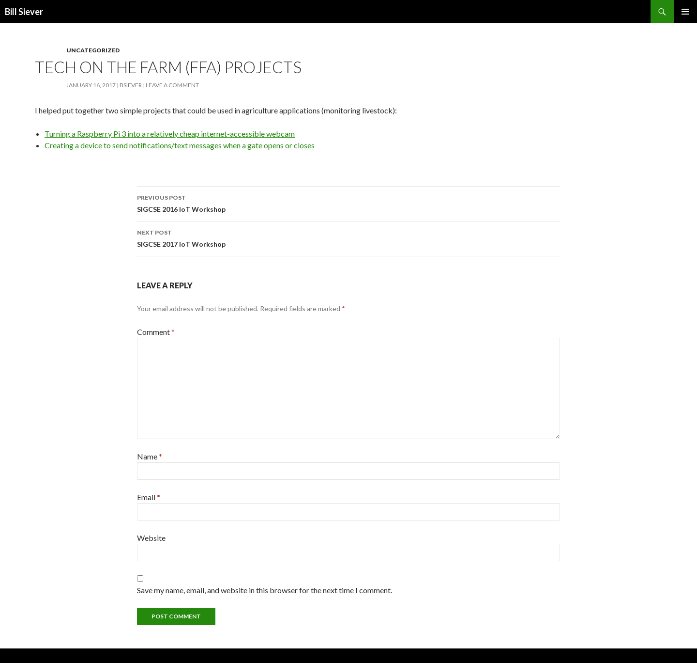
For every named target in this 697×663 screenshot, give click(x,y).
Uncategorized (93, 50)
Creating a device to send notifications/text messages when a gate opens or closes (180, 145)
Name (149, 456)
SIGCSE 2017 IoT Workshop (348, 237)
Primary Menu (685, 11)
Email (148, 497)
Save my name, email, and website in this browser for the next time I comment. (264, 590)
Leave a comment (172, 85)
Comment (156, 331)
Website (151, 537)
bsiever (131, 85)
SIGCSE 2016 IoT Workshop (348, 202)
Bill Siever (24, 11)
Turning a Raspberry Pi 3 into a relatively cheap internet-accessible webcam (170, 133)
